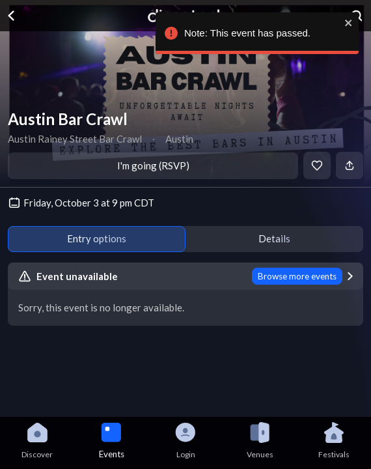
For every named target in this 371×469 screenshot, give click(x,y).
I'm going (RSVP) (153, 165)
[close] (346, 23)
